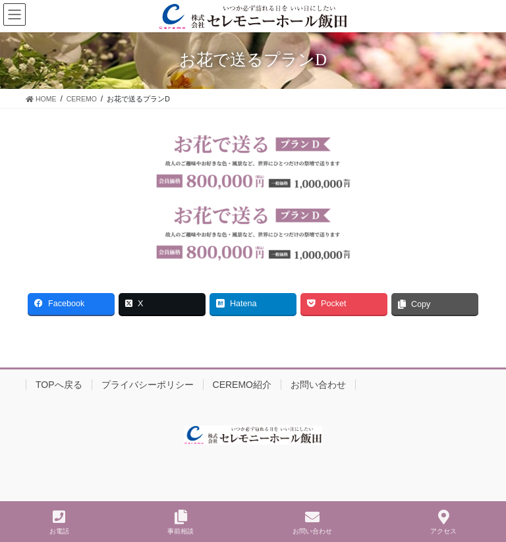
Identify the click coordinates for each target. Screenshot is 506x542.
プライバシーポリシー (147, 384)
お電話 (59, 522)
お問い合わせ (318, 384)
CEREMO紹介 (242, 384)
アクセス (443, 522)
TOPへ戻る (59, 384)
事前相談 (180, 522)
